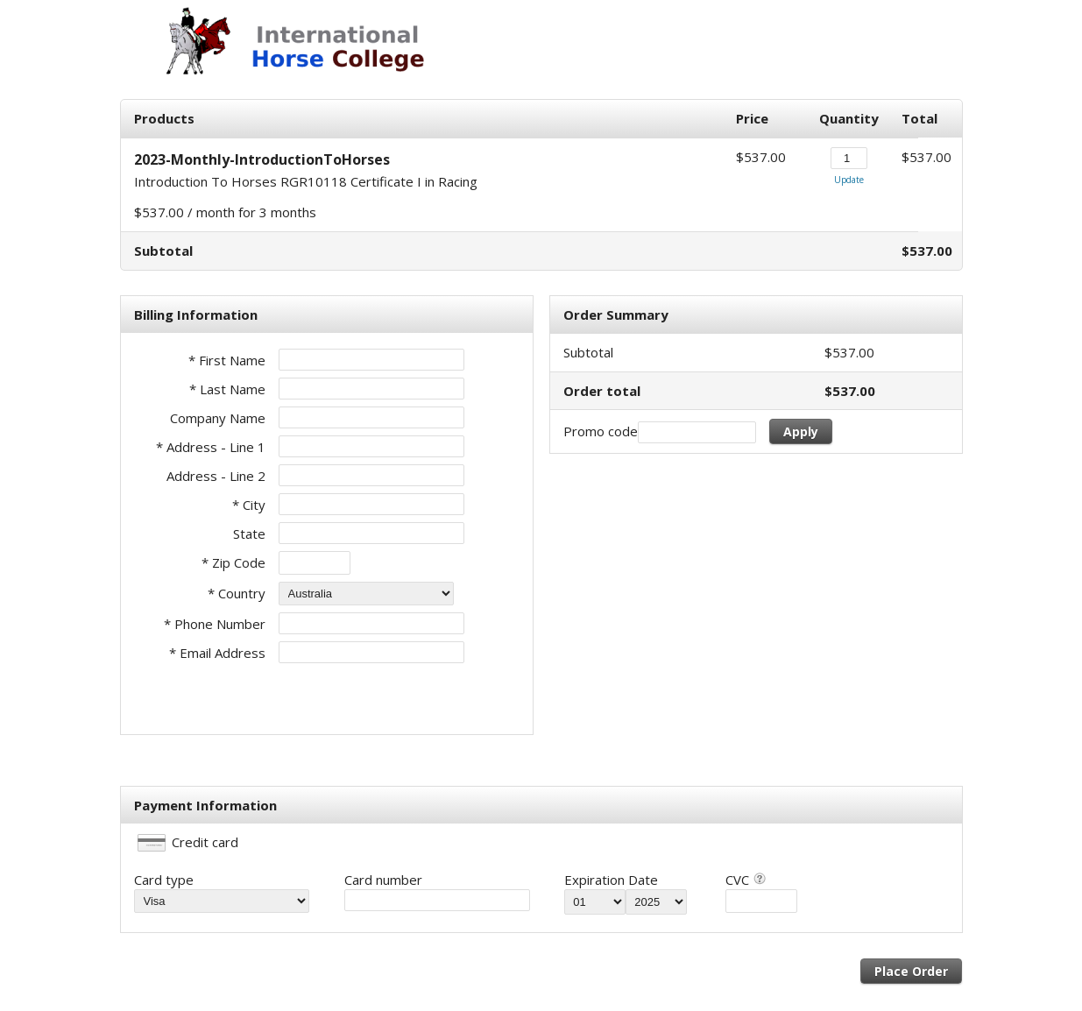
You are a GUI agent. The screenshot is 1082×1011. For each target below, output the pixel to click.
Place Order (911, 971)
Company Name (217, 418)
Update (849, 179)
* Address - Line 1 (210, 447)
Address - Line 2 (215, 475)
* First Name (226, 360)
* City (248, 504)
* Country (236, 593)
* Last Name (227, 389)
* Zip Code (233, 562)
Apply (800, 431)
